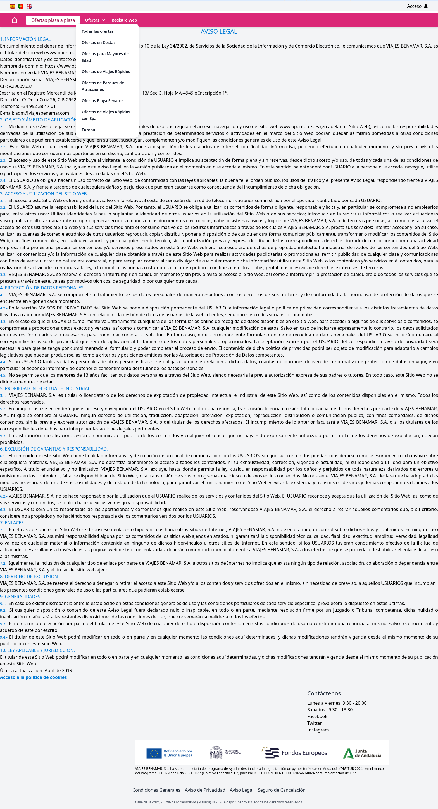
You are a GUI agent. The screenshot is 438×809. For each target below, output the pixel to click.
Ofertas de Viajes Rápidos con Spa (106, 115)
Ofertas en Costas (98, 42)
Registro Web (124, 20)
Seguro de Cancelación (282, 790)
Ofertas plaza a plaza (53, 20)
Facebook (317, 716)
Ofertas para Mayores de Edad (105, 57)
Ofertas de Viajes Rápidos (106, 71)
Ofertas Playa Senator (102, 100)
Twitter (314, 723)
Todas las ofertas (98, 31)
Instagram (318, 730)
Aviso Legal (241, 790)
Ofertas (95, 20)
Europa (88, 129)
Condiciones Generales (156, 790)
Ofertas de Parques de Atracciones (103, 86)
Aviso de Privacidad (205, 790)
